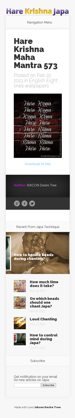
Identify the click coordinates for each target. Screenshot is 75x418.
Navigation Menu (39, 22)
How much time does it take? (44, 284)
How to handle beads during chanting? (34, 257)
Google (17, 203)
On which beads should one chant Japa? (44, 302)
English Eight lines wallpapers (36, 83)
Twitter (32, 203)
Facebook (24, 203)
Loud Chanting (43, 319)
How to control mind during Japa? (44, 339)
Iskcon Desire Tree (48, 407)
